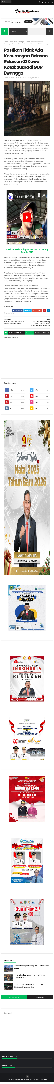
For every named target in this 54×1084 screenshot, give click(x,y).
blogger (29, 335)
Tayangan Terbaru (24, 42)
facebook (45, 335)
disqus (37, 335)
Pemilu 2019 (13, 42)
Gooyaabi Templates (40, 1081)
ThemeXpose (18, 1081)
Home (6, 42)
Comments (40, 999)
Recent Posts (14, 999)
